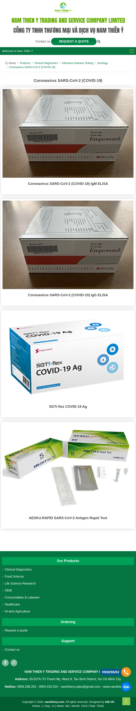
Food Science (13, 576)
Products (25, 63)
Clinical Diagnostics (46, 63)
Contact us (43, 41)
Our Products (68, 561)
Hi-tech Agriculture (16, 611)
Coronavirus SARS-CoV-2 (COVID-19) (32, 67)
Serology (102, 63)
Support (68, 641)
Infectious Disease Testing (77, 63)
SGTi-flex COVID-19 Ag (68, 407)
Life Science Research (19, 583)
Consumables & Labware (20, 597)
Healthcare (11, 604)
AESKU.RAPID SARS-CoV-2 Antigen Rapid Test (68, 518)
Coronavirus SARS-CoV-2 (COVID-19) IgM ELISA (68, 184)
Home (10, 63)
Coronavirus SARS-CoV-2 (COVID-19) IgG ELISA (68, 295)
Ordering (68, 622)
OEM (7, 590)
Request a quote (74, 41)
